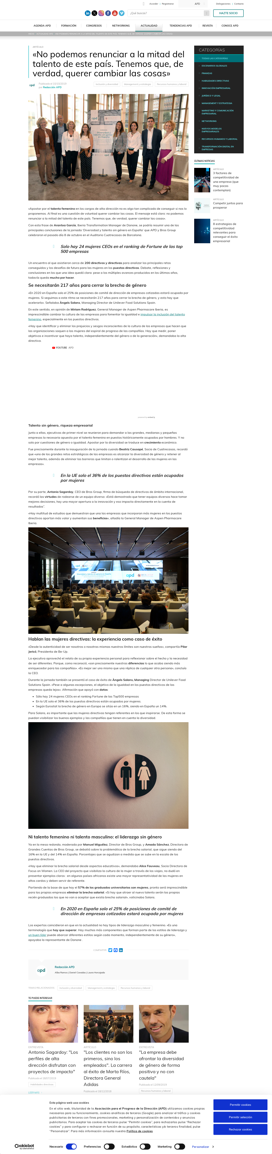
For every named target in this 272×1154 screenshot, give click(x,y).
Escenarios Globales (214, 65)
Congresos (94, 25)
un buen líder (37, 935)
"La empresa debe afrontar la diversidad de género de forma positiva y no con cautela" (161, 1065)
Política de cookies (140, 1131)
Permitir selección (240, 1117)
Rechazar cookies (240, 1129)
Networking (121, 25)
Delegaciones (223, 3)
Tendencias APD (181, 25)
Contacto (239, 3)
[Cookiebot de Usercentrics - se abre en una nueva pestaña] (24, 1146)
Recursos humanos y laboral (171, 84)
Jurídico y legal (211, 95)
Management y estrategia (137, 84)
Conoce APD (230, 25)
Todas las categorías (215, 58)
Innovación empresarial (216, 88)
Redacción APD (52, 87)
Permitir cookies (240, 1104)
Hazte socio (228, 13)
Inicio (31, 34)
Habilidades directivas (41, 1084)
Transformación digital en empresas (218, 148)
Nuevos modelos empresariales (212, 130)
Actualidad (149, 25)
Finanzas (207, 73)
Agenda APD (42, 25)
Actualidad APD (44, 34)
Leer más (33, 1092)
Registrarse (168, 3)
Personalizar (200, 1146)
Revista (207, 25)
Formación (68, 25)
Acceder (153, 3)
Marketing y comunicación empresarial (217, 112)
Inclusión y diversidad (107, 84)
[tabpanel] (53, 1068)
